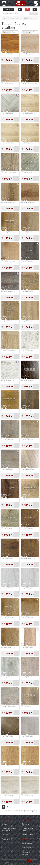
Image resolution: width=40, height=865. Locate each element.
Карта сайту (27, 834)
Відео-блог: (9, 9)
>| (15, 807)
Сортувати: (6, 32)
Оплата (5, 834)
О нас (4, 824)
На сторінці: (26, 32)
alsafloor (28, 18)
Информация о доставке (9, 829)
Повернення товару (27, 829)
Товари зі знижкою (26, 853)
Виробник (14, 18)
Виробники (27, 843)
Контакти (26, 824)
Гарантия (6, 839)
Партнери (26, 847)
